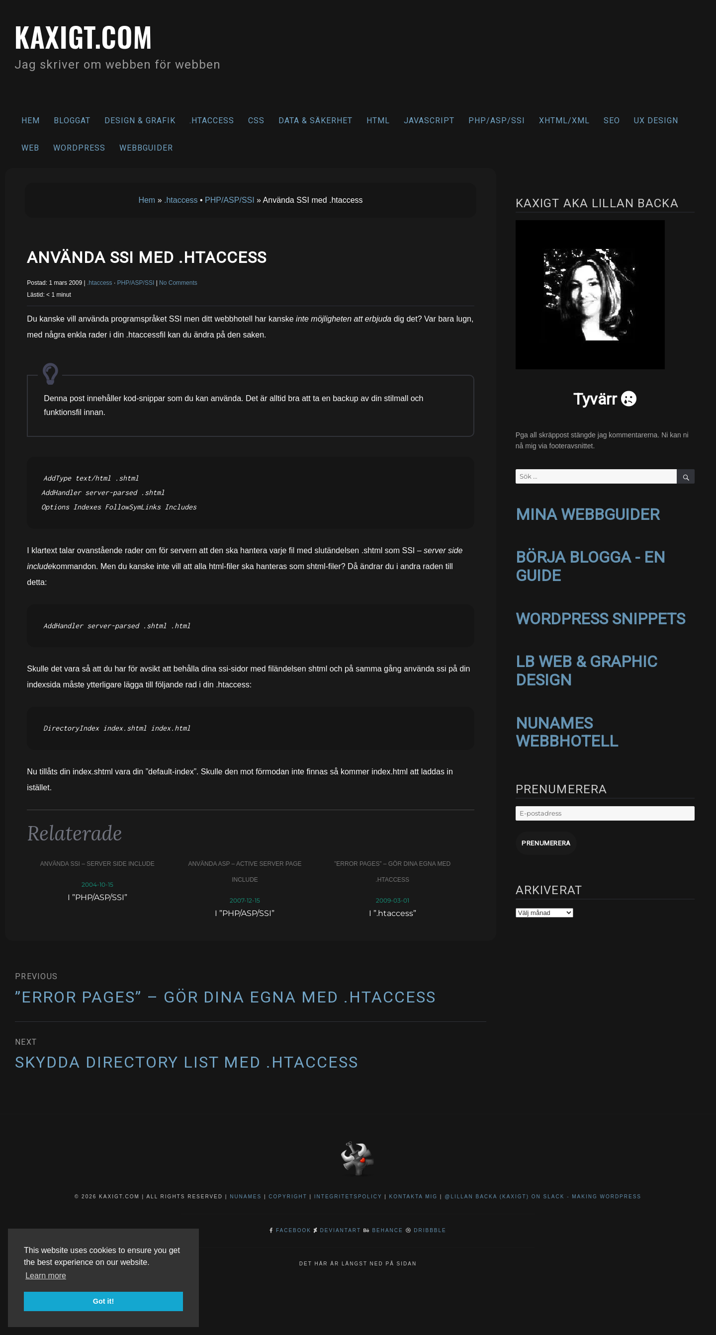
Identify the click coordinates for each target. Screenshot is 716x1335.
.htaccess (211, 120)
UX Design (656, 120)
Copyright (287, 1196)
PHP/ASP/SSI (496, 120)
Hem (30, 120)
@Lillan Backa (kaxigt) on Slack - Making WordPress (543, 1196)
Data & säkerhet (315, 120)
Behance (387, 1230)
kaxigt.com (86, 35)
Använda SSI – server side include (97, 863)
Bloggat (72, 120)
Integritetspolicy (348, 1196)
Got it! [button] (103, 1301)
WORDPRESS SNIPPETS (600, 616)
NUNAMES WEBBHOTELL (567, 728)
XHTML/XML (564, 120)
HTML (378, 120)
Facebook (293, 1230)
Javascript (429, 120)
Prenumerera (545, 838)
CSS (256, 120)
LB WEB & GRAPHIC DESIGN (586, 668)
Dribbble (430, 1230)
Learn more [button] (45, 1275)
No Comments (178, 282)
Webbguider (146, 148)
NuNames (247, 1196)
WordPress (79, 148)
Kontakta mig (413, 1196)
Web (30, 148)
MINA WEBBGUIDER (587, 513)
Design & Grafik (140, 120)
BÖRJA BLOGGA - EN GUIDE (590, 565)
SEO (612, 120)
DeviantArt (340, 1230)
